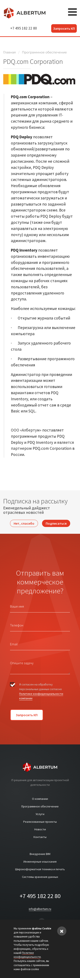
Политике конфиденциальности (27, 954)
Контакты (40, 837)
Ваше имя (17, 606)
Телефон (16, 625)
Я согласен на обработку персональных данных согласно (41, 691)
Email (14, 644)
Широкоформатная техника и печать (40, 869)
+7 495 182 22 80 (23, 28)
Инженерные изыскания (40, 861)
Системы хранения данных (40, 877)
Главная (9, 52)
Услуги (40, 814)
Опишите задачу (21, 663)
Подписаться (56, 523)
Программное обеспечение (44, 52)
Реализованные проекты (40, 822)
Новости (40, 829)
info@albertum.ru (40, 909)
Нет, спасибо (24, 523)
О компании (40, 799)
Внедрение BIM (40, 854)
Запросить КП (64, 28)
